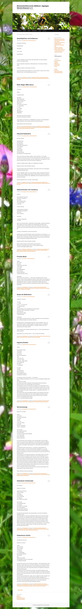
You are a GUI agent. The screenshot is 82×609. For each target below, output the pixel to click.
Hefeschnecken (46, 249)
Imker (47, 77)
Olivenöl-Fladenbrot (24, 134)
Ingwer (48, 400)
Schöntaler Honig (42, 288)
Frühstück (44, 287)
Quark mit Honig (37, 78)
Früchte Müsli (21, 256)
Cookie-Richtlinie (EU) (58, 72)
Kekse (22, 474)
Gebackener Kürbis (23, 535)
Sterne (39, 474)
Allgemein (24, 182)
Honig (41, 77)
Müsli (38, 288)
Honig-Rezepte (28, 126)
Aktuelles (24, 30)
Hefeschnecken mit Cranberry (27, 189)
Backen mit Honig (35, 182)
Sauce (18, 128)
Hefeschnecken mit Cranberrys (22, 250)
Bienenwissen (34, 30)
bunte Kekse (42, 473)
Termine (29, 30)
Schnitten (33, 401)
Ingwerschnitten (22, 342)
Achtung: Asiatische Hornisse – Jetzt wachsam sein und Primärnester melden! (59, 51)
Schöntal (42, 78)
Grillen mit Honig (42, 336)
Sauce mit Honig (22, 128)
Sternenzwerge (22, 407)
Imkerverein (19, 30)
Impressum (44, 30)
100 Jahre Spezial (57, 60)
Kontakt (39, 30)
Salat (24, 530)
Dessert (35, 287)
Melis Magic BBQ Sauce (25, 85)
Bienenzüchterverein (32, 40)
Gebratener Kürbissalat (25, 481)
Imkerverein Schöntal (24, 78)
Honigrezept (44, 77)
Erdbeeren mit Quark (35, 77)
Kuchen (23, 401)
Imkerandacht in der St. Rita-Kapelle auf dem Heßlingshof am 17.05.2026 (59, 40)
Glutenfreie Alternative (20, 288)
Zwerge (18, 475)
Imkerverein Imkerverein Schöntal (29, 127)
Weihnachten (47, 474)
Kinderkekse (25, 474)
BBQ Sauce (39, 126)
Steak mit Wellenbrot (24, 294)
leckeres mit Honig (31, 78)
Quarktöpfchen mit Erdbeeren (27, 38)
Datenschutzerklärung (58, 71)
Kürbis (47, 529)
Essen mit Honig (44, 126)
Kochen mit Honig (43, 529)
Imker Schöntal (21, 127)
